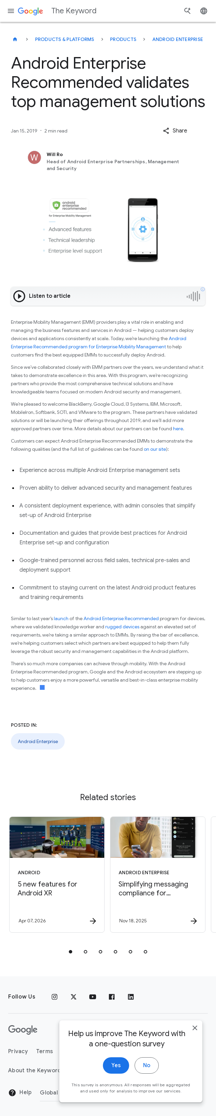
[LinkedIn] (131, 997)
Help (20, 1093)
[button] (174, 130)
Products (123, 39)
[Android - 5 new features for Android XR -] (57, 874)
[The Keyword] (15, 39)
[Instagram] (54, 997)
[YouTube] (92, 997)
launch (61, 618)
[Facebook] (112, 997)
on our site (155, 449)
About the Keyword (34, 1070)
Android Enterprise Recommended (121, 618)
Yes (116, 1065)
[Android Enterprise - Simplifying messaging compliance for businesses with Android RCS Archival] (157, 874)
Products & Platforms (64, 39)
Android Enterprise (177, 39)
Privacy (18, 1051)
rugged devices (122, 627)
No (146, 1065)
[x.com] (73, 997)
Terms (44, 1051)
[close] (194, 1028)
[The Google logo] (22, 1030)
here (178, 429)
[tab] (70, 951)
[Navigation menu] (11, 11)
